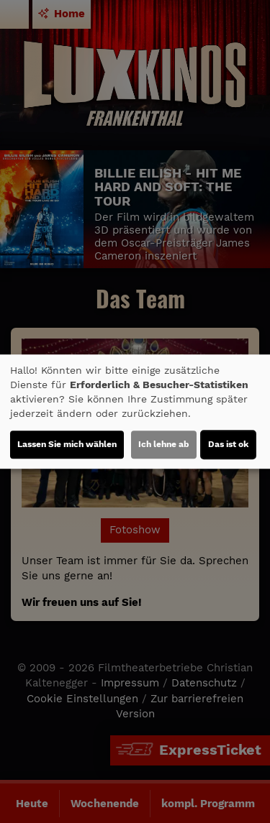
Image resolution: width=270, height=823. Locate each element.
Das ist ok (228, 444)
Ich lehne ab (163, 444)
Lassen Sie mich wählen (67, 444)
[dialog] (135, 411)
